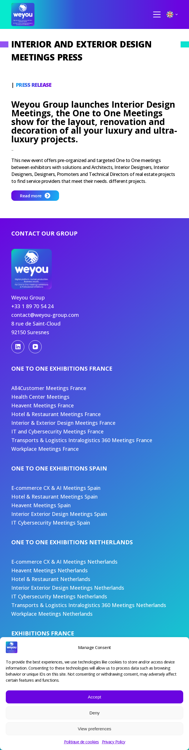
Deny (94, 712)
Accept (94, 696)
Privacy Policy (113, 742)
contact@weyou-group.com (45, 314)
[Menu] (157, 14)
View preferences (94, 728)
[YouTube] (35, 346)
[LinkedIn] (17, 346)
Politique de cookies (81, 742)
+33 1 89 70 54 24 (32, 306)
